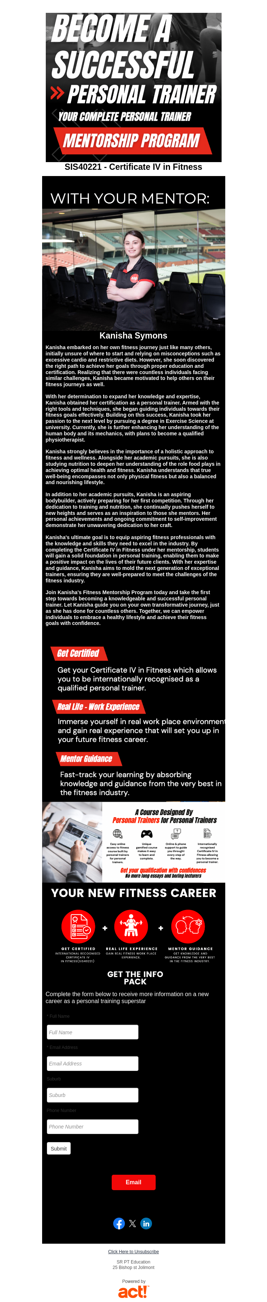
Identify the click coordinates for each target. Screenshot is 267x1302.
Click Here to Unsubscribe (133, 1251)
